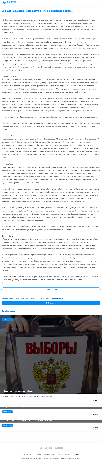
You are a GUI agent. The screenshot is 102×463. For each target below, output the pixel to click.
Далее (95, 401)
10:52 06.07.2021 (7, 412)
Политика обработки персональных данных (64, 458)
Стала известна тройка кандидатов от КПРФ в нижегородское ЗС (27, 420)
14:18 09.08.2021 (7, 319)
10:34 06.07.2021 (7, 425)
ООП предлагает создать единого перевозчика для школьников (27, 407)
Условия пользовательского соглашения (35, 458)
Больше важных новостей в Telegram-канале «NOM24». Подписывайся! (32, 298)
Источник (5, 283)
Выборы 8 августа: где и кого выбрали (17, 391)
